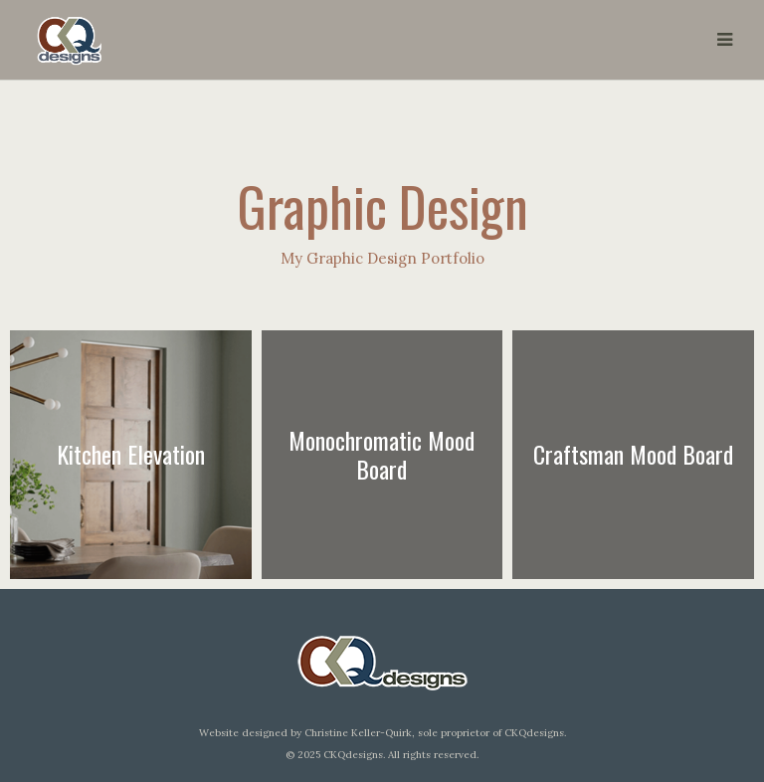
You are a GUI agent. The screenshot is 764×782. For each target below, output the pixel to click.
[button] (724, 40)
